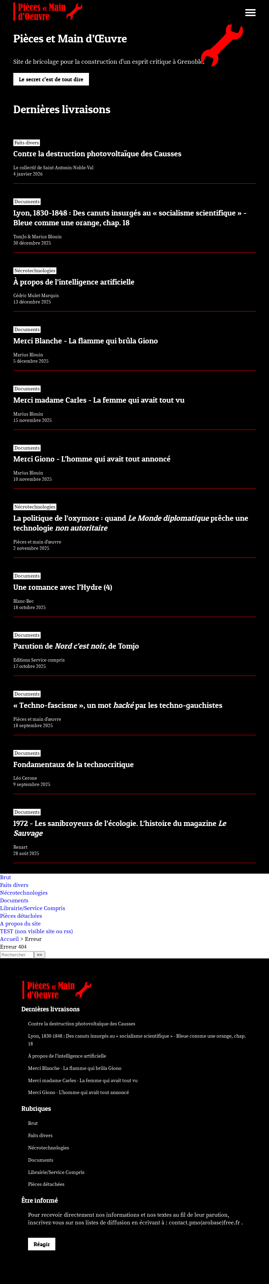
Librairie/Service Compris (32, 908)
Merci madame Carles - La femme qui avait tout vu (83, 1080)
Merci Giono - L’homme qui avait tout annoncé (78, 1092)
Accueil (9, 939)
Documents (14, 900)
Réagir (42, 1244)
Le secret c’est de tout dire (51, 79)
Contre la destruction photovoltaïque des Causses (81, 1023)
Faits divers (14, 885)
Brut (5, 877)
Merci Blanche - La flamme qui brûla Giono (75, 1068)
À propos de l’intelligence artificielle (67, 1056)
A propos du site (20, 924)
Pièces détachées (21, 916)
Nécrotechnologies (24, 893)
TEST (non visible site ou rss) (36, 931)
